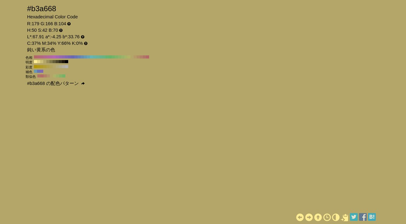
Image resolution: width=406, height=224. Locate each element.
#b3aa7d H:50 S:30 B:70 (57, 66)
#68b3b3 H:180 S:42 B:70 (91, 56)
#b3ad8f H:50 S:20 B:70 (60, 66)
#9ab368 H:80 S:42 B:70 (122, 56)
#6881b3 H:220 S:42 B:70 (79, 56)
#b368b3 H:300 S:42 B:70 (54, 56)
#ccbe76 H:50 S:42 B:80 (41, 61)
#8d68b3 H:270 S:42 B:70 (63, 56)
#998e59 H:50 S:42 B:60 (48, 61)
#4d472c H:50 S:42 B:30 (57, 61)
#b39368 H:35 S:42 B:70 (48, 75)
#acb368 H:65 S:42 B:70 (54, 75)
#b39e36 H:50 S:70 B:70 (44, 66)
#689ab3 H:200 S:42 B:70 (85, 56)
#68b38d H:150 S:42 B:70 (100, 56)
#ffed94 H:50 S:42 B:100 (35, 61)
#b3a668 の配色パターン (56, 83)
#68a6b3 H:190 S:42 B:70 (88, 56)
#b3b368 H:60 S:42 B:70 (128, 56)
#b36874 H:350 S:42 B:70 (38, 56)
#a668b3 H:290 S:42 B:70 (57, 56)
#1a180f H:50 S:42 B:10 (63, 61)
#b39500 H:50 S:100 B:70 (35, 66)
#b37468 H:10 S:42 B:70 (144, 56)
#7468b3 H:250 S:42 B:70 (69, 56)
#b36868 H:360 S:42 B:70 (35, 56)
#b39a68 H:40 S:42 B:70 (135, 56)
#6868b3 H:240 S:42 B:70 (72, 56)
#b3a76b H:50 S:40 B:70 (54, 66)
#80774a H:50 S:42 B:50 (51, 61)
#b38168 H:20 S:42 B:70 (141, 56)
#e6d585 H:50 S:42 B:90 (38, 61)
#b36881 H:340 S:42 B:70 (41, 56)
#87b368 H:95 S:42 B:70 (60, 75)
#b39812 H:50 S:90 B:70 (38, 66)
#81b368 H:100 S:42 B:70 (116, 56)
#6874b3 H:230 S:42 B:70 (76, 56)
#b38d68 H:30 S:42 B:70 (138, 56)
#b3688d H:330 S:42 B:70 (44, 56)
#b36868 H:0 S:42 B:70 (147, 56)
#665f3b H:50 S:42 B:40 (54, 61)
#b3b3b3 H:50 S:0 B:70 (66, 66)
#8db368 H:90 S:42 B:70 (119, 56)
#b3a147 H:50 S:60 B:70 (48, 66)
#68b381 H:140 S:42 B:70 (104, 56)
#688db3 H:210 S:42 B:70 (82, 56)
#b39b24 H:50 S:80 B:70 (41, 66)
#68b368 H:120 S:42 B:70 (110, 56)
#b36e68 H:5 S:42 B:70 (42, 75)
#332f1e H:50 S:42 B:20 (60, 61)
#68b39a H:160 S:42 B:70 (97, 56)
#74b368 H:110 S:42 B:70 (113, 56)
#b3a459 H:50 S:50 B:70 (51, 66)
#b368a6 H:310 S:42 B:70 (51, 56)
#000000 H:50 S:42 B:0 (66, 61)
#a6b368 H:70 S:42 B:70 (125, 56)
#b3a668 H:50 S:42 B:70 (132, 56)
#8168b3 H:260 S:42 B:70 (66, 56)
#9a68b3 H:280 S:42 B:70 (60, 56)
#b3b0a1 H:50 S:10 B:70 (63, 66)
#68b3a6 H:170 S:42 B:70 (94, 56)
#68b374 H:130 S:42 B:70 (107, 56)
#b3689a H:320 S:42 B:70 (48, 56)
